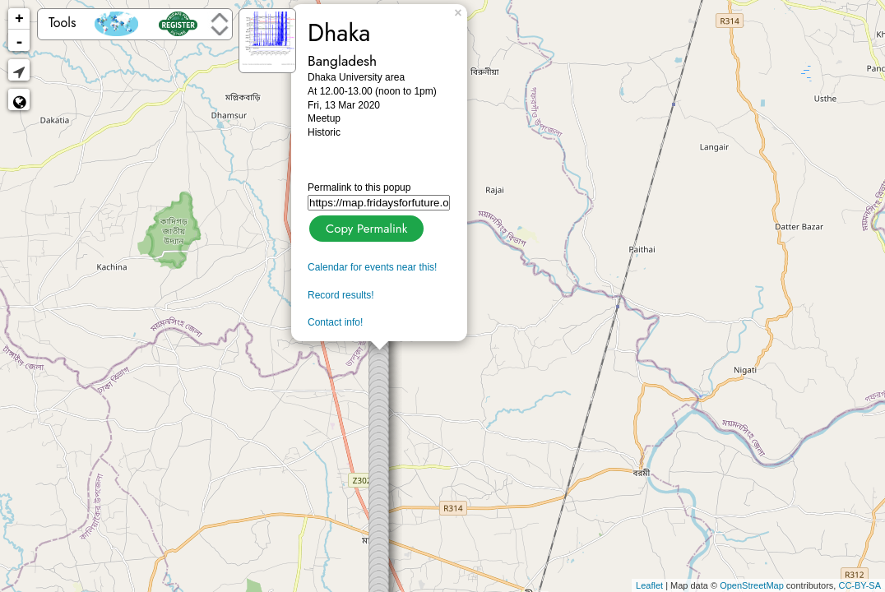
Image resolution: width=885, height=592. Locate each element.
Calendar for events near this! (372, 267)
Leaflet (649, 585)
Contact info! (335, 322)
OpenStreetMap (752, 585)
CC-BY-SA (859, 585)
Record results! (341, 295)
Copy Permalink (364, 226)
